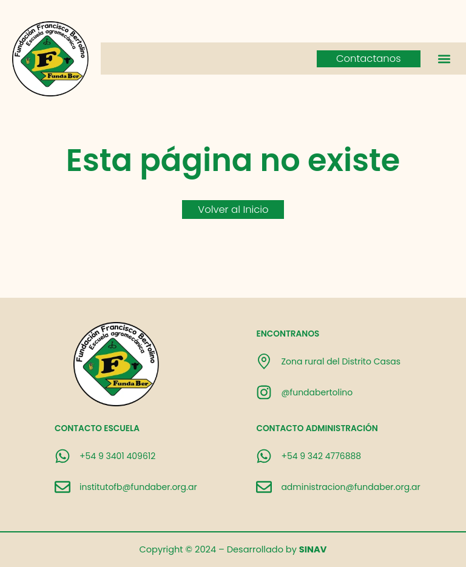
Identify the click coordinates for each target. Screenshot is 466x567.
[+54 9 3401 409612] (62, 456)
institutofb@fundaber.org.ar (138, 487)
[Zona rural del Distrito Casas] (264, 361)
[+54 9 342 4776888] (264, 456)
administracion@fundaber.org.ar (350, 487)
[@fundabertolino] (264, 392)
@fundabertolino (317, 392)
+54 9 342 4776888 (321, 456)
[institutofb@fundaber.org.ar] (62, 487)
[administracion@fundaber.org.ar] (264, 487)
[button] (444, 59)
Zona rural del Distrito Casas (340, 361)
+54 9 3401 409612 (117, 456)
